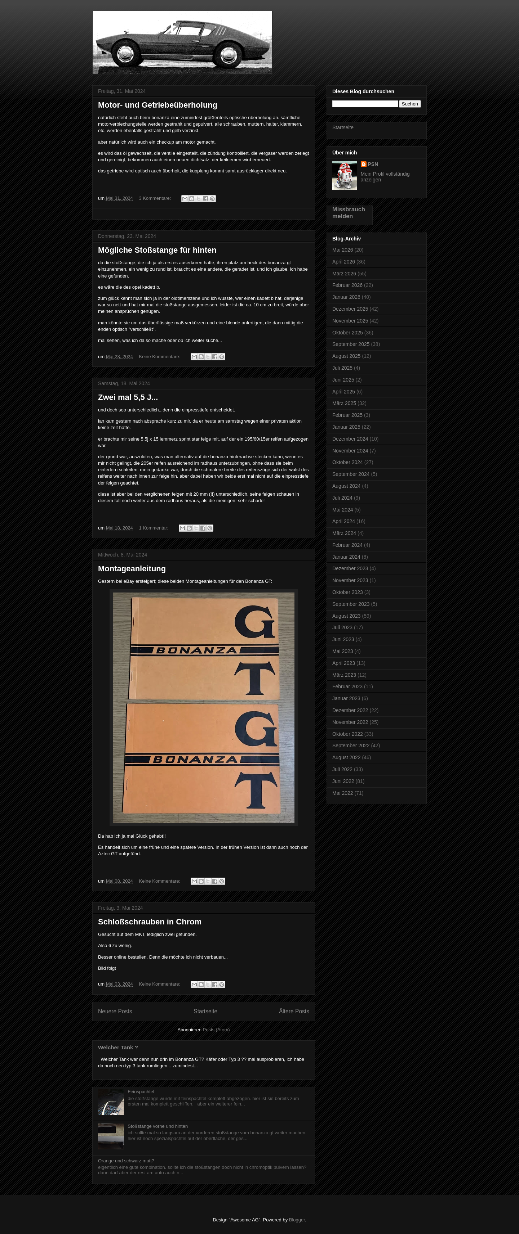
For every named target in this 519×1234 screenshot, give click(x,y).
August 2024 (346, 486)
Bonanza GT (134, 27)
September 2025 (351, 344)
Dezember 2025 (350, 309)
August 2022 (346, 757)
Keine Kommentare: (160, 356)
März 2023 (344, 675)
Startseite (205, 1011)
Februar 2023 (347, 686)
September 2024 (351, 474)
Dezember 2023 (350, 568)
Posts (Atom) (216, 1029)
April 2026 (343, 262)
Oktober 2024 (347, 462)
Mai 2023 (342, 651)
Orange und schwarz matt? (126, 1160)
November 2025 (350, 321)
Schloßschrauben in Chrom (149, 921)
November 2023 (350, 580)
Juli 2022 (342, 769)
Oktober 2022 (347, 734)
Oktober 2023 (347, 592)
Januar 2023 (346, 698)
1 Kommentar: (154, 528)
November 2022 (350, 722)
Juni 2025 (343, 380)
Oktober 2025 (347, 332)
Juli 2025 (342, 368)
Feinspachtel (141, 1091)
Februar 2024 (347, 545)
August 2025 (346, 356)
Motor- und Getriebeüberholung (157, 104)
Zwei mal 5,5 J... (128, 397)
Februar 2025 (347, 415)
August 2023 (346, 616)
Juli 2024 (342, 498)
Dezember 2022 (350, 710)
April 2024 (343, 521)
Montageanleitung (132, 568)
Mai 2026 (342, 250)
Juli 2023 (342, 627)
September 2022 (351, 745)
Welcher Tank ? (118, 1047)
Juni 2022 (343, 781)
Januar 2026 (346, 297)
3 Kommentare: (155, 198)
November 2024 (350, 451)
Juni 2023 (343, 639)
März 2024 (344, 533)
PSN (373, 164)
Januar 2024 (346, 557)
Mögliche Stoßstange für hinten (157, 250)
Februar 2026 (347, 285)
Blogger (297, 1219)
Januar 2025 (346, 427)
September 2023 (351, 604)
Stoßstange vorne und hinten (158, 1126)
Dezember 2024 (350, 439)
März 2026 (344, 273)
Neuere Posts (115, 1011)
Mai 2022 (342, 793)
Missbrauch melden (348, 212)
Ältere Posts (294, 1011)
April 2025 (343, 392)
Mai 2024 (342, 510)
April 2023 (343, 663)
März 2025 (344, 403)
